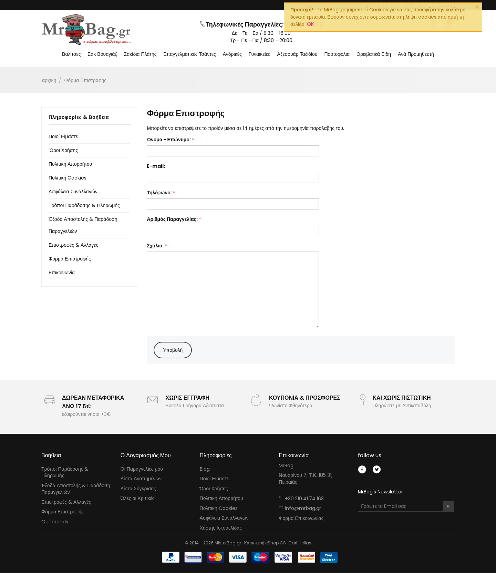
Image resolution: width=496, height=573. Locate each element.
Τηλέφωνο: (159, 193)
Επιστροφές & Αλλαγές (73, 245)
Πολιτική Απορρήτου (70, 164)
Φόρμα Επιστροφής (70, 259)
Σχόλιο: (155, 246)
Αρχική (49, 80)
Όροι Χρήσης (214, 488)
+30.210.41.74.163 (304, 498)
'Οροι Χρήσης (63, 150)
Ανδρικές (232, 54)
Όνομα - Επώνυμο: (169, 139)
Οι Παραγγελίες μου (142, 469)
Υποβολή (173, 350)
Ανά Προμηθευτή (416, 54)
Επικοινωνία (62, 272)
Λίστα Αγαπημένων (141, 479)
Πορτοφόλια (337, 54)
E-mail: (156, 166)
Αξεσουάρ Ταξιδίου (297, 54)
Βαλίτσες (71, 54)
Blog (205, 469)
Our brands (54, 522)
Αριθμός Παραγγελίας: (172, 219)
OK (310, 24)
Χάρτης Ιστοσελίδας (221, 528)
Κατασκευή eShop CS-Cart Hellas (277, 543)
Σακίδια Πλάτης (140, 54)
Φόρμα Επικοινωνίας (301, 518)
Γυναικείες (259, 54)
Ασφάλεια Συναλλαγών (73, 191)
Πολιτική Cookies (67, 178)
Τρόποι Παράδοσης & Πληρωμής (84, 205)
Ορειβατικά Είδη (373, 54)
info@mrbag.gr (303, 508)
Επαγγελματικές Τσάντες (190, 54)
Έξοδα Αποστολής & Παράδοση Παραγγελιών (75, 489)
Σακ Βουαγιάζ (102, 54)
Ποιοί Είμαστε (63, 136)
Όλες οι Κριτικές (138, 498)
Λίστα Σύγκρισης (138, 488)
